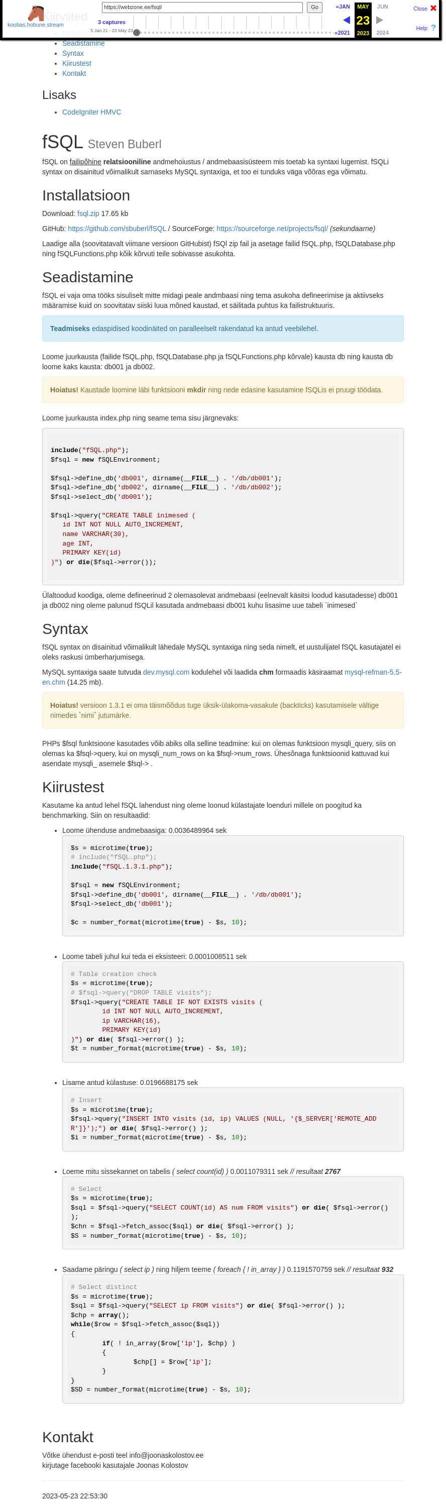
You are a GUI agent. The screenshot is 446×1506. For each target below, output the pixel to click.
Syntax (73, 53)
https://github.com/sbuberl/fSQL (117, 229)
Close (420, 9)
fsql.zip (88, 213)
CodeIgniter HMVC (92, 112)
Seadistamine (83, 43)
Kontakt (74, 73)
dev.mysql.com (166, 672)
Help (421, 28)
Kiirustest (76, 63)
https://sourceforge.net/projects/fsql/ (272, 229)
